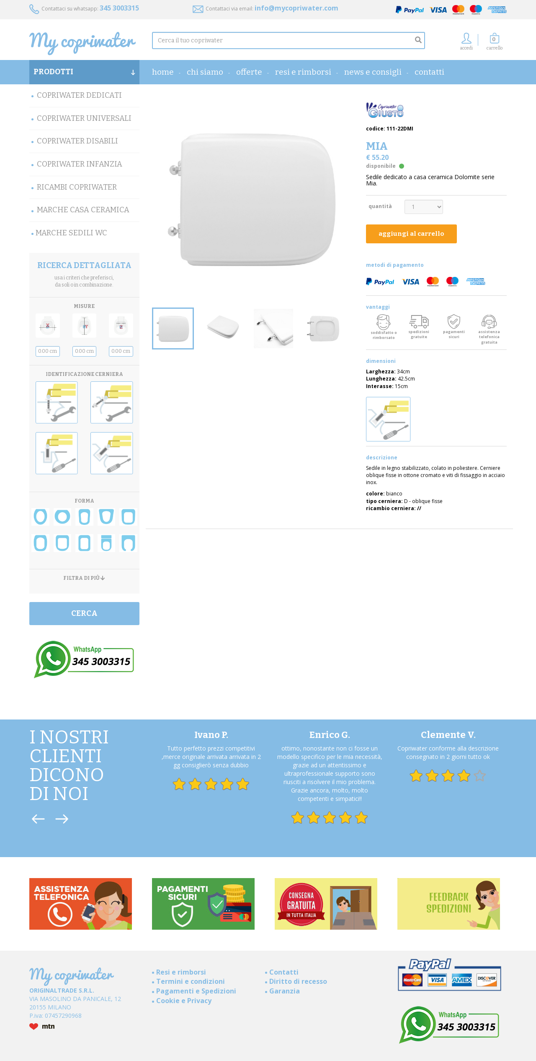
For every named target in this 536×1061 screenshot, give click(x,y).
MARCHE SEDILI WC (71, 232)
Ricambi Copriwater (77, 187)
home (163, 72)
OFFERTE (249, 72)
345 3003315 (119, 8)
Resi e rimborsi (303, 72)
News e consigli (373, 72)
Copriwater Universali (84, 118)
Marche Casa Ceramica (83, 209)
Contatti (429, 72)
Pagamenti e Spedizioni (196, 991)
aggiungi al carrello (411, 233)
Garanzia (284, 991)
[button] (494, 44)
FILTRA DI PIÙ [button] (84, 578)
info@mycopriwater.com (296, 8)
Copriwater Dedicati (79, 95)
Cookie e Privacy (183, 1000)
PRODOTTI (84, 71)
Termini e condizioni (190, 981)
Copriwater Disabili (77, 141)
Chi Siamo (205, 72)
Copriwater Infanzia (79, 164)
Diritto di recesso (298, 981)
